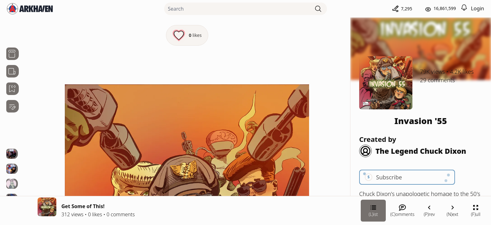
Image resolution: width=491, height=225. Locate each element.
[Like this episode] (187, 35)
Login (477, 8)
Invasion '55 (421, 121)
